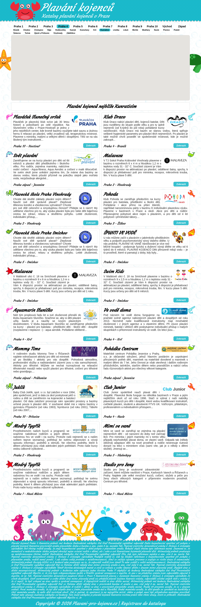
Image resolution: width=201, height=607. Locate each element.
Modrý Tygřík (26, 426)
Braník (16, 30)
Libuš (125, 30)
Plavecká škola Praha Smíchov (40, 233)
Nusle (156, 30)
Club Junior (114, 387)
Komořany (84, 30)
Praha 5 (78, 26)
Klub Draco (114, 117)
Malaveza (112, 155)
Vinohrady (58, 33)
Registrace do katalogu (143, 603)
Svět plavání (25, 155)
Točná (27, 33)
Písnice (166, 30)
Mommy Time (26, 349)
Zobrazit (90, 145)
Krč (94, 30)
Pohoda (110, 194)
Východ (167, 26)
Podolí (177, 30)
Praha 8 (122, 26)
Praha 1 (18, 26)
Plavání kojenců (77, 7)
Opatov (127, 567)
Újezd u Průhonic (41, 33)
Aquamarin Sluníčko (32, 310)
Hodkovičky (60, 30)
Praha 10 (152, 26)
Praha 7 (107, 26)
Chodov (26, 30)
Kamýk (73, 30)
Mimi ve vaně (116, 426)
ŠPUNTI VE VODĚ (119, 233)
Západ (182, 26)
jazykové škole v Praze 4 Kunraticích (87, 575)
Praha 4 (63, 26)
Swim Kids (113, 271)
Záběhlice (71, 33)
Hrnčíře (90, 573)
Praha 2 (33, 26)
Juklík (18, 387)
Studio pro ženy (118, 465)
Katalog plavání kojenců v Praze (75, 16)
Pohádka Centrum (120, 349)
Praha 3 (48, 26)
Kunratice (104, 30)
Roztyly (37, 562)
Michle (135, 30)
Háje (49, 30)
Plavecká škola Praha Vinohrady (42, 194)
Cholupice (38, 30)
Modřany (146, 30)
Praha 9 (137, 26)
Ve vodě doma (116, 310)
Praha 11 (111, 570)
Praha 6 (93, 26)
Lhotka (116, 30)
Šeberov (17, 33)
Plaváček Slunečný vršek (36, 117)
